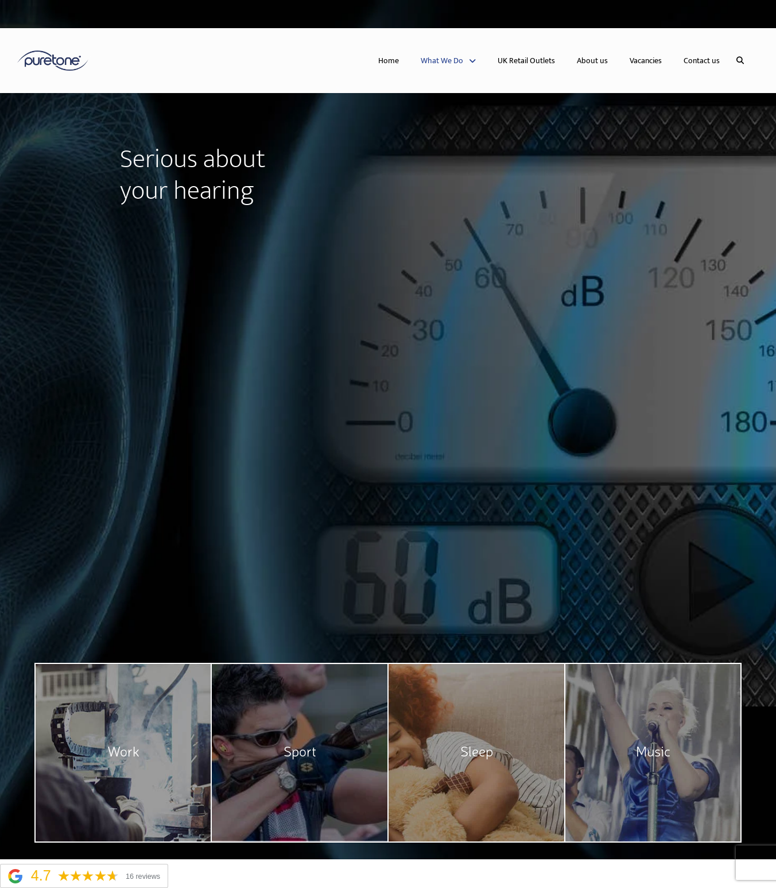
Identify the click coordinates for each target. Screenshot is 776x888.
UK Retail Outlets (526, 60)
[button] (740, 60)
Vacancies (646, 60)
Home (388, 60)
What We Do (448, 61)
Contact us (702, 60)
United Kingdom (54, 14)
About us (592, 60)
